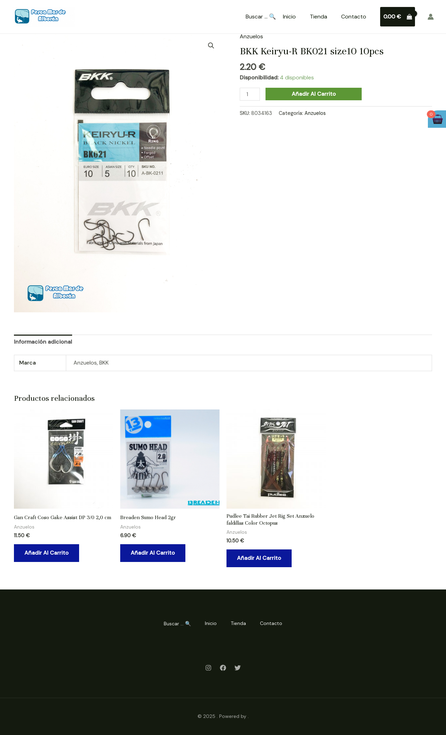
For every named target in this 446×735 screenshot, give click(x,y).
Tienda (318, 16)
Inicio (289, 16)
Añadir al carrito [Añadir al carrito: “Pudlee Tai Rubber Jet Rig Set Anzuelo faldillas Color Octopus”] (259, 558)
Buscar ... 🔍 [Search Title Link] (261, 16)
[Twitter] (237, 668)
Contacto (353, 16)
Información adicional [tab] (43, 341)
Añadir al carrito (314, 93)
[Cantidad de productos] (250, 94)
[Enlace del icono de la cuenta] (431, 17)
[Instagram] (208, 668)
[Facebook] (223, 668)
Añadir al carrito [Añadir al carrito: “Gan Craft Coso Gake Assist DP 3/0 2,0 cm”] (46, 552)
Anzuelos (251, 36)
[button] (211, 45)
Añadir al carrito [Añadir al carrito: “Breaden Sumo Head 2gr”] (153, 552)
